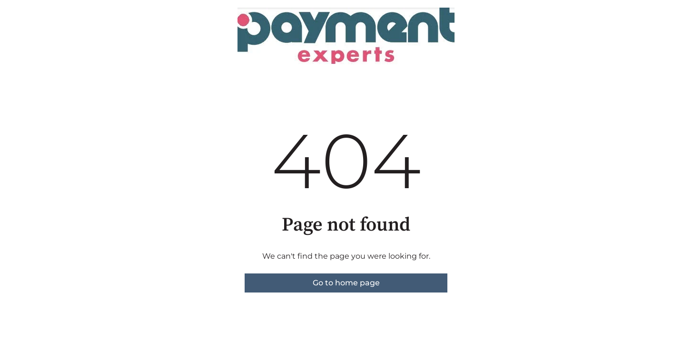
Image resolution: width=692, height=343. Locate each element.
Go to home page (346, 282)
